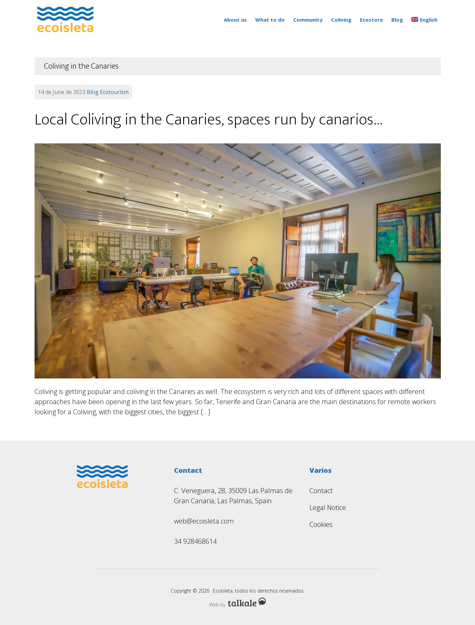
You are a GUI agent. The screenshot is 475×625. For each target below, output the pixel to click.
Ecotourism (114, 92)
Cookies (320, 524)
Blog (93, 92)
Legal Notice (327, 507)
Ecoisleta (68, 19)
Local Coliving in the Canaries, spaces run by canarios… (209, 119)
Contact (321, 490)
